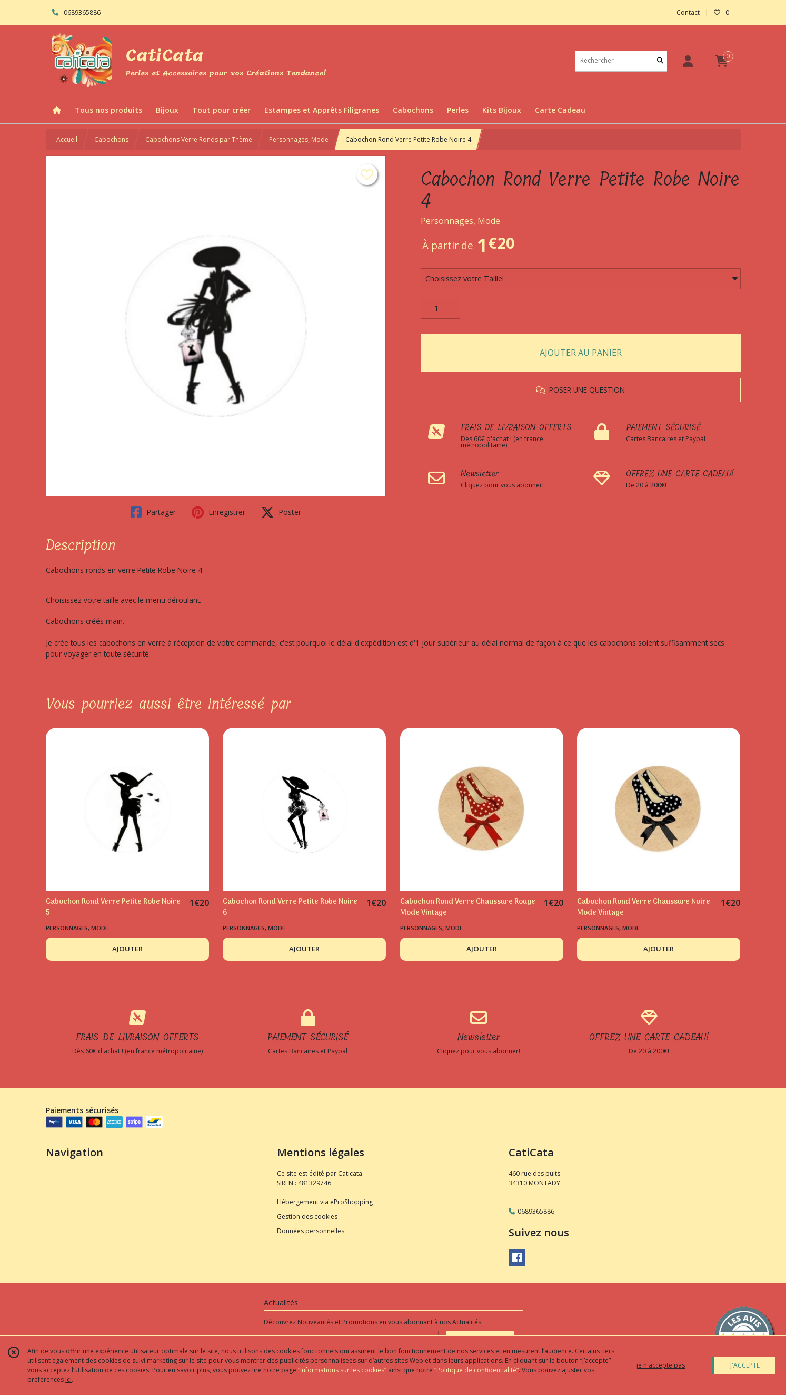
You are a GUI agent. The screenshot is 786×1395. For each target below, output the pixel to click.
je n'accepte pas (660, 1365)
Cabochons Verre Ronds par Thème (198, 139)
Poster (281, 512)
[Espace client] (688, 61)
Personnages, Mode (299, 139)
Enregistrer (218, 512)
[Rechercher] (660, 61)
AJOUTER (127, 948)
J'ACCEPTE (745, 1365)
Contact (688, 12)
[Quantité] (440, 308)
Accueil (66, 139)
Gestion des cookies (307, 1216)
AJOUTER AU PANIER (581, 352)
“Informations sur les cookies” (342, 1369)
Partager (153, 512)
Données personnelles (310, 1230)
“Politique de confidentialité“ (476, 1369)
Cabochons (111, 139)
